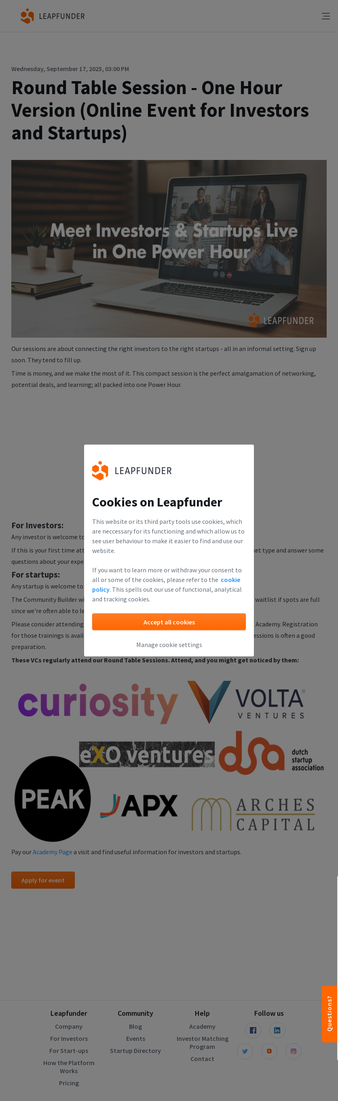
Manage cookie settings (169, 645)
